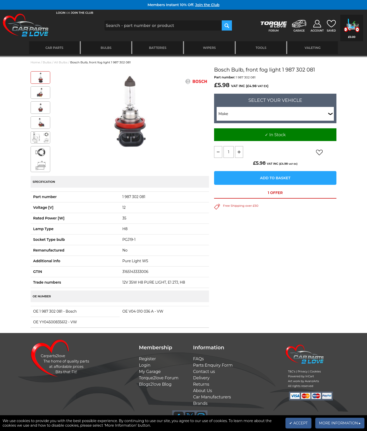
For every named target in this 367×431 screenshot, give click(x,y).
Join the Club (207, 5)
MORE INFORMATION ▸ (340, 423)
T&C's (291, 371)
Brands (200, 403)
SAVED (331, 30)
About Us (202, 390)
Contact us (204, 371)
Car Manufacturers (212, 397)
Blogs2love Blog (155, 384)
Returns (201, 384)
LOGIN (60, 13)
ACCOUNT (317, 30)
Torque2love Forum (158, 378)
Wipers (209, 48)
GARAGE (299, 30)
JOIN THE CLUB (82, 13)
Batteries (157, 48)
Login (144, 365)
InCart (309, 376)
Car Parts (54, 48)
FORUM (274, 30)
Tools (261, 48)
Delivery (201, 378)
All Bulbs (61, 62)
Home (35, 62)
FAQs (198, 358)
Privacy (303, 371)
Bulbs (106, 48)
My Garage (150, 371)
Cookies (315, 371)
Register (147, 358)
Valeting (313, 48)
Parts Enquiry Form (213, 365)
